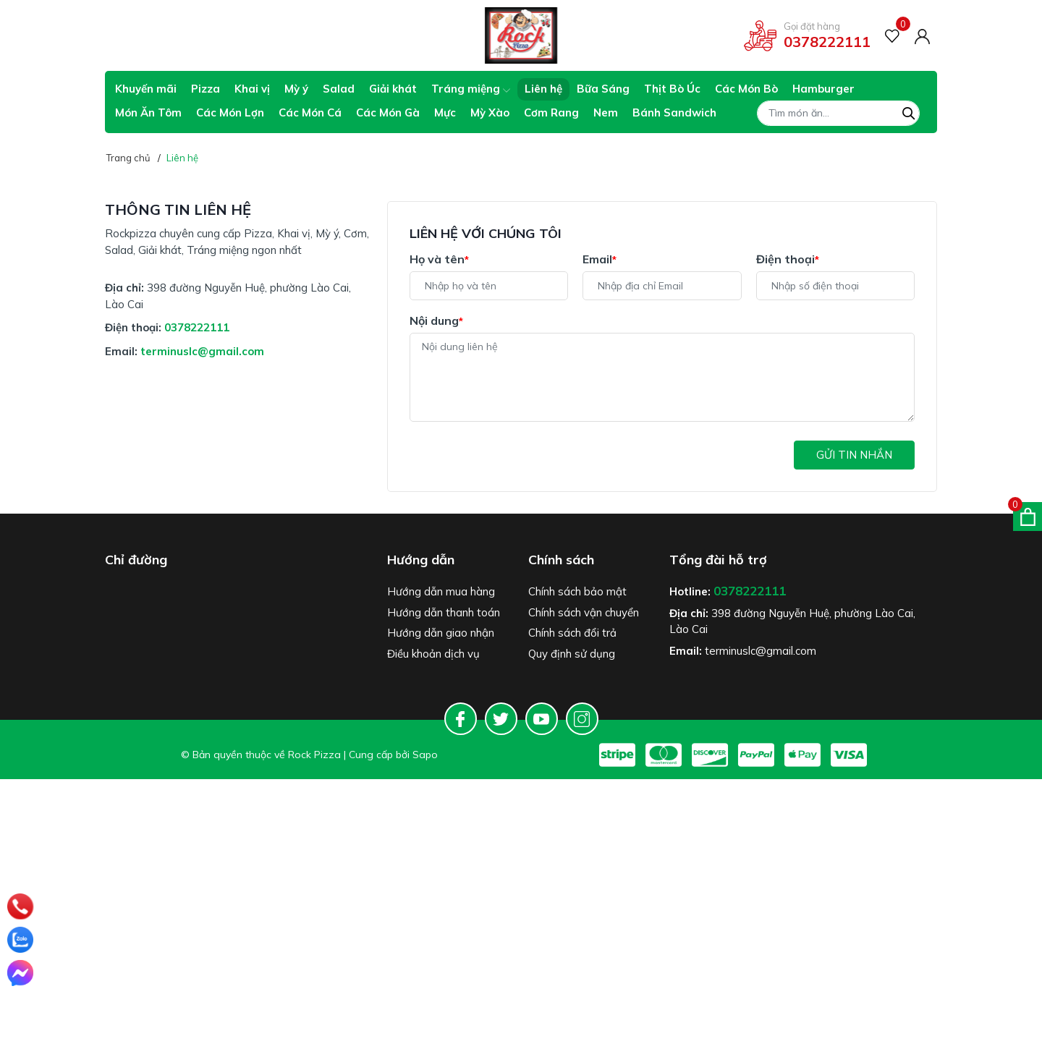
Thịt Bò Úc (672, 88)
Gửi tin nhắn (854, 455)
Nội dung (436, 320)
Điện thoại (787, 259)
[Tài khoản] (922, 35)
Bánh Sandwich (674, 112)
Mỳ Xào (489, 112)
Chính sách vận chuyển (583, 612)
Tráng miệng (470, 88)
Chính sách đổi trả (572, 633)
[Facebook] (460, 718)
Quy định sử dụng (571, 653)
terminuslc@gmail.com (202, 351)
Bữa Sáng (603, 88)
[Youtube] (541, 718)
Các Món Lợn (230, 112)
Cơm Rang (551, 112)
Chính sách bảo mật (577, 591)
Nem (605, 112)
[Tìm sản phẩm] (838, 113)
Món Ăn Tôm (148, 112)
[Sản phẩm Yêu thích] (892, 36)
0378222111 (827, 42)
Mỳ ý (296, 88)
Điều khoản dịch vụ (433, 653)
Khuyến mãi (146, 88)
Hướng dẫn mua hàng (441, 591)
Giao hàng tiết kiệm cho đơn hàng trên (211, 36)
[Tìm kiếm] (909, 111)
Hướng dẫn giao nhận (440, 633)
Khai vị (252, 88)
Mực (445, 112)
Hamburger (823, 88)
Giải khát (393, 88)
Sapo (425, 754)
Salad (339, 88)
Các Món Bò (746, 88)
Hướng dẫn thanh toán (443, 612)
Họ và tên (439, 259)
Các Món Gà (388, 112)
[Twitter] (501, 718)
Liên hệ (543, 88)
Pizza (205, 88)
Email (600, 259)
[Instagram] (582, 718)
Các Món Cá (310, 112)
